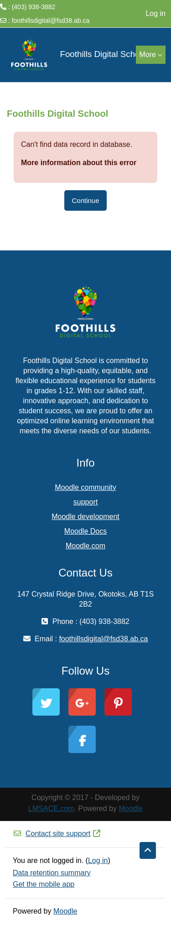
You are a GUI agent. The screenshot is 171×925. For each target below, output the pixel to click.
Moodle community (85, 487)
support (85, 502)
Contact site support (57, 833)
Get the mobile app (43, 884)
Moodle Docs (85, 531)
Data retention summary (52, 873)
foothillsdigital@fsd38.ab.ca (51, 20)
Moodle (130, 808)
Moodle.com (85, 546)
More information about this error (78, 162)
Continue (85, 200)
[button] (147, 851)
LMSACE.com (51, 808)
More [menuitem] (148, 54)
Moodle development (85, 516)
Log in (155, 13)
